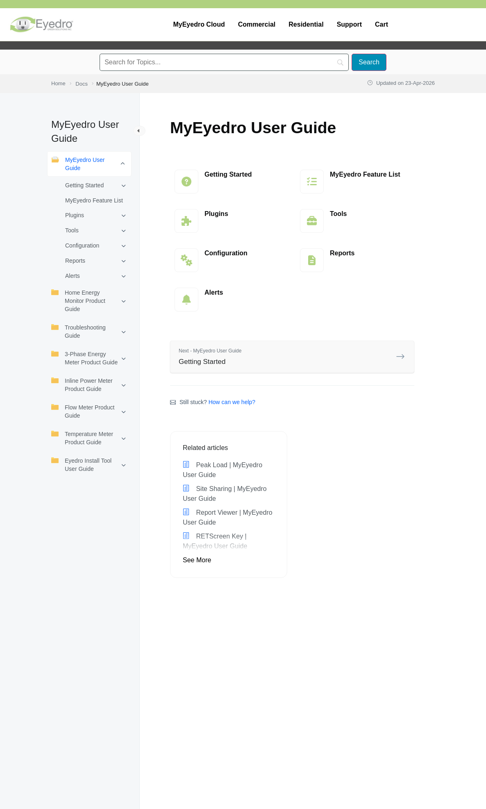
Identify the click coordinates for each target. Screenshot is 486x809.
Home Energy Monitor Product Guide (78, 300)
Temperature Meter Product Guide (82, 437)
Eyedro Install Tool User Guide (81, 464)
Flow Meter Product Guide (82, 411)
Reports (75, 260)
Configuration (82, 245)
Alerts (72, 276)
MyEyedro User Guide (78, 163)
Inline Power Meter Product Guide (82, 384)
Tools (72, 230)
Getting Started (84, 185)
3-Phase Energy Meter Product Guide (84, 358)
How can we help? (232, 402)
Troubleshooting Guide (78, 331)
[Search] (369, 62)
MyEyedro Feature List (94, 200)
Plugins (74, 215)
